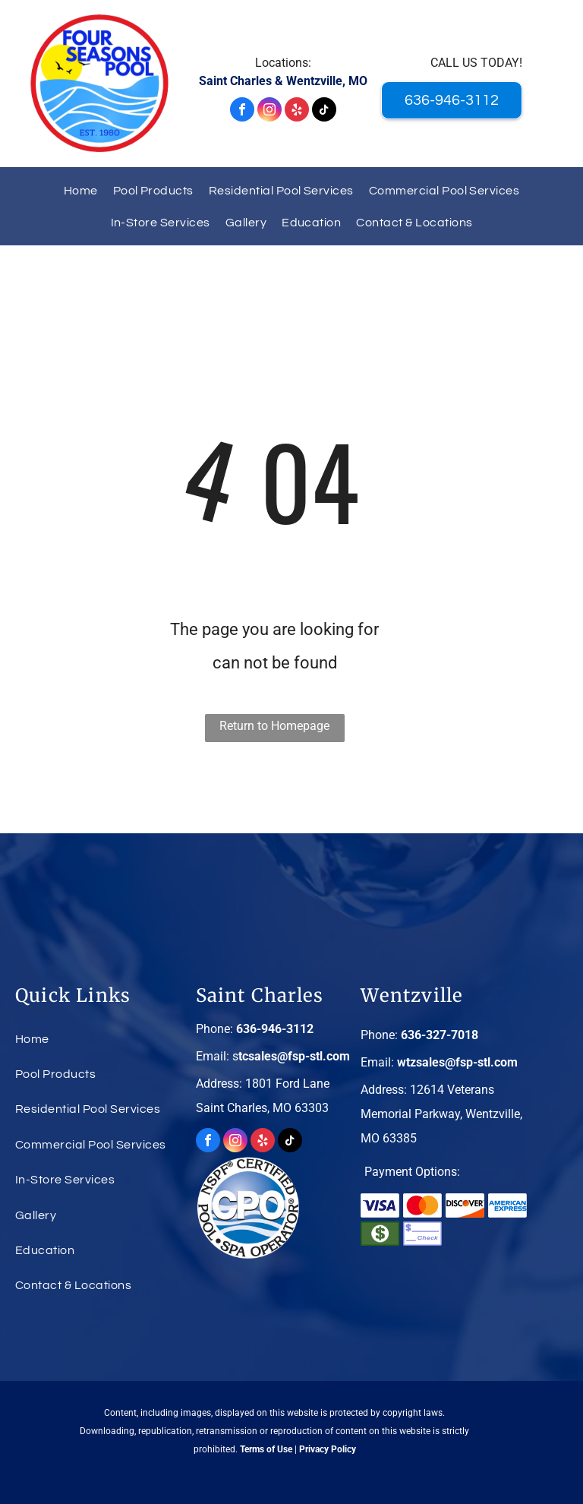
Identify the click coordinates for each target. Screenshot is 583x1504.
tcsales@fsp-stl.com (294, 1056)
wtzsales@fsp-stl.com (457, 1062)
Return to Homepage (274, 726)
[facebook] (242, 111)
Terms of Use (266, 1449)
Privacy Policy (327, 1449)
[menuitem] (81, 190)
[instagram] (269, 111)
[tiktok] (324, 111)
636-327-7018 (439, 1035)
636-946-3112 (275, 1029)
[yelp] (297, 111)
